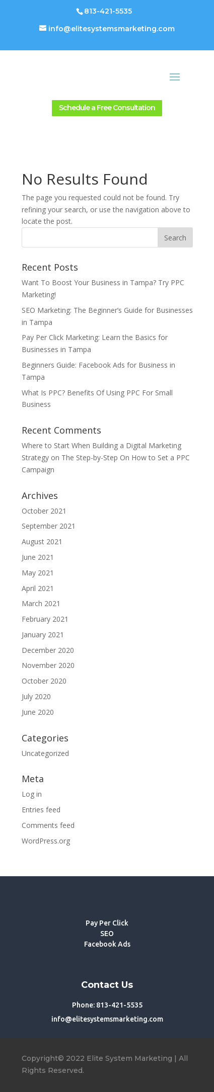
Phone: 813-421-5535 (107, 1005)
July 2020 (36, 696)
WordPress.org (46, 841)
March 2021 (41, 603)
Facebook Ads (107, 944)
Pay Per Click (107, 923)
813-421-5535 (108, 11)
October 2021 (44, 511)
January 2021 (43, 634)
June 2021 (38, 557)
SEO (107, 934)
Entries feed (41, 809)
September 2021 (49, 526)
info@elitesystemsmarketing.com (107, 1019)
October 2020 (44, 681)
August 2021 (42, 541)
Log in (32, 794)
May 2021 (38, 572)
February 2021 (45, 619)
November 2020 (48, 665)
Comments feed (48, 825)
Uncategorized (45, 753)
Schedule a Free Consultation (107, 107)
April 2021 (38, 588)
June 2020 (38, 712)
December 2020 (48, 650)
